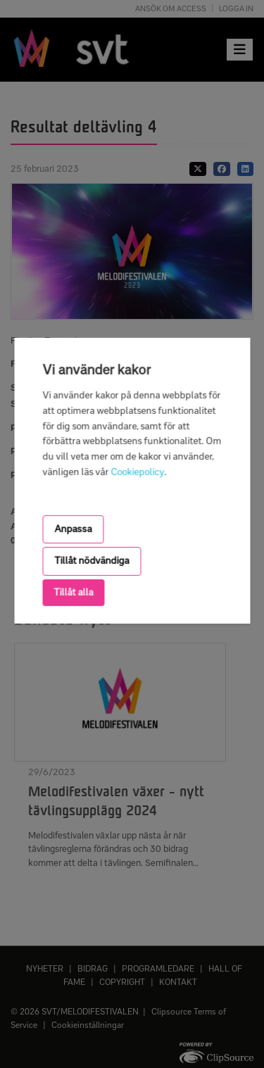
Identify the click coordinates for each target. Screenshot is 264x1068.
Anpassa (73, 529)
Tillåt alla (73, 592)
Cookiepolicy (137, 472)
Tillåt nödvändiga (91, 561)
